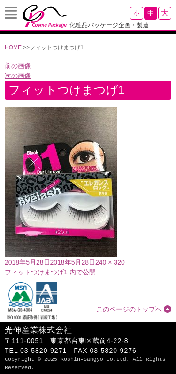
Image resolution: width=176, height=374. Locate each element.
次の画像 (18, 75)
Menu (11, 13)
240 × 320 (110, 262)
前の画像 (18, 66)
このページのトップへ (129, 309)
